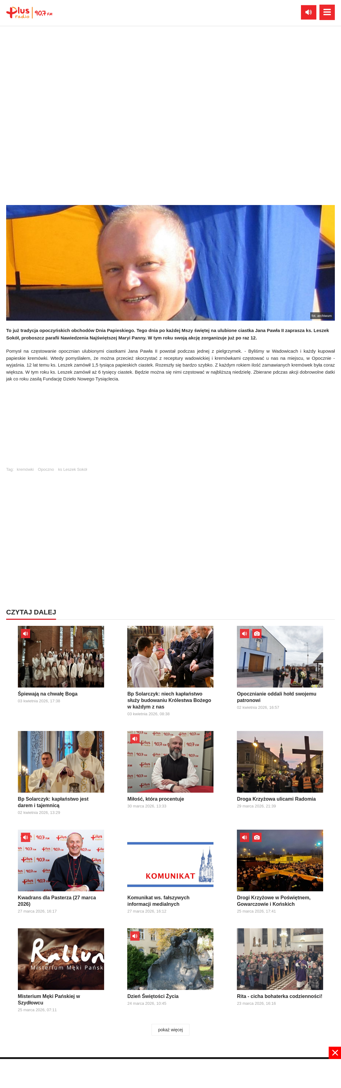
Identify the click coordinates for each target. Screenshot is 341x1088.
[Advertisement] (170, 427)
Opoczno (46, 469)
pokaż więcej (170, 1029)
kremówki (25, 469)
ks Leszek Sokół (72, 469)
